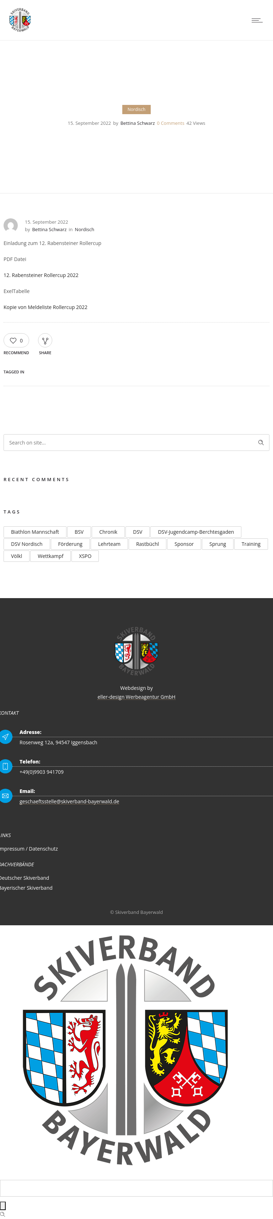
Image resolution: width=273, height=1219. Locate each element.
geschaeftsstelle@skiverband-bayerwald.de (69, 801)
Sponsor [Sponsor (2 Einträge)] (184, 544)
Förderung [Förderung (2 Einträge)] (70, 544)
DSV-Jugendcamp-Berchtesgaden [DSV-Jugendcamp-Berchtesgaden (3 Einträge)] (196, 531)
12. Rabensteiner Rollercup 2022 (41, 275)
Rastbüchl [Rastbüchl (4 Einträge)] (147, 544)
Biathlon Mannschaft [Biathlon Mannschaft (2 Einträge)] (35, 531)
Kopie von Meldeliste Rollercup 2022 (45, 307)
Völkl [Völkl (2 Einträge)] (16, 556)
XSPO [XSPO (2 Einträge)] (85, 556)
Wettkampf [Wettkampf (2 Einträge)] (50, 556)
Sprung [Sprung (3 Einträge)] (217, 544)
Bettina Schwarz (138, 123)
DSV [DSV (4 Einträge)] (137, 531)
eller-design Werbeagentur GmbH (136, 696)
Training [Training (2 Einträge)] (251, 544)
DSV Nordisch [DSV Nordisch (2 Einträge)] (27, 544)
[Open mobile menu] (259, 20)
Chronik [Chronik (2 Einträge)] (108, 531)
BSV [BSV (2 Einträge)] (79, 531)
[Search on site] (136, 442)
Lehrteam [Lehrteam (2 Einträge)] (109, 544)
